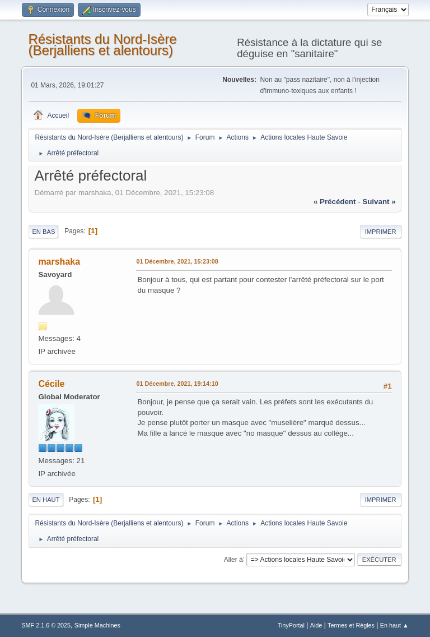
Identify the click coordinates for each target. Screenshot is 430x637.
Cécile (51, 384)
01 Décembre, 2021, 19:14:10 (177, 383)
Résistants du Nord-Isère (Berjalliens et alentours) (102, 44)
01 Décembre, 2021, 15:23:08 (177, 261)
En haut (45, 499)
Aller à (233, 559)
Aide (316, 625)
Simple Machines (97, 625)
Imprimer (380, 231)
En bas (43, 231)
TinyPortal (291, 625)
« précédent (335, 201)
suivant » (378, 201)
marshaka (59, 261)
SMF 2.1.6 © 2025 (46, 625)
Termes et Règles (351, 625)
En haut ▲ (394, 625)
